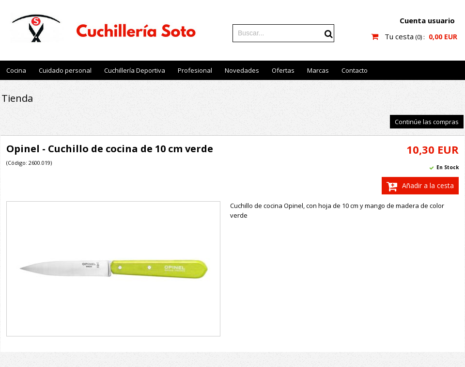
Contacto (354, 70)
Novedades (242, 70)
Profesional (195, 70)
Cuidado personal (65, 70)
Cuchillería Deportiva (134, 70)
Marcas (318, 70)
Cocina (16, 70)
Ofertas (283, 70)
